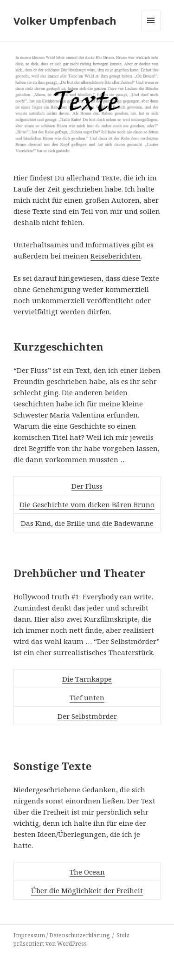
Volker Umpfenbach (64, 20)
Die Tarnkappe (87, 678)
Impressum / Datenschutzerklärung (61, 935)
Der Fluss (87, 486)
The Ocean (87, 871)
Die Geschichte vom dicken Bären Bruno (87, 504)
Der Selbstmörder (87, 716)
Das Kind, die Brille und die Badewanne (87, 523)
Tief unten (87, 697)
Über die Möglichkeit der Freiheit (87, 890)
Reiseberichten (115, 255)
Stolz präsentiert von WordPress (71, 939)
